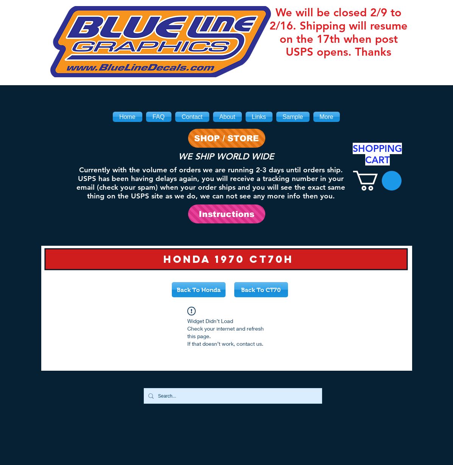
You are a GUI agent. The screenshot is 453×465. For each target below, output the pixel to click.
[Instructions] (226, 213)
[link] (377, 180)
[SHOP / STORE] (226, 138)
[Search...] (232, 396)
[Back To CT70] (261, 289)
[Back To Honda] (199, 289)
